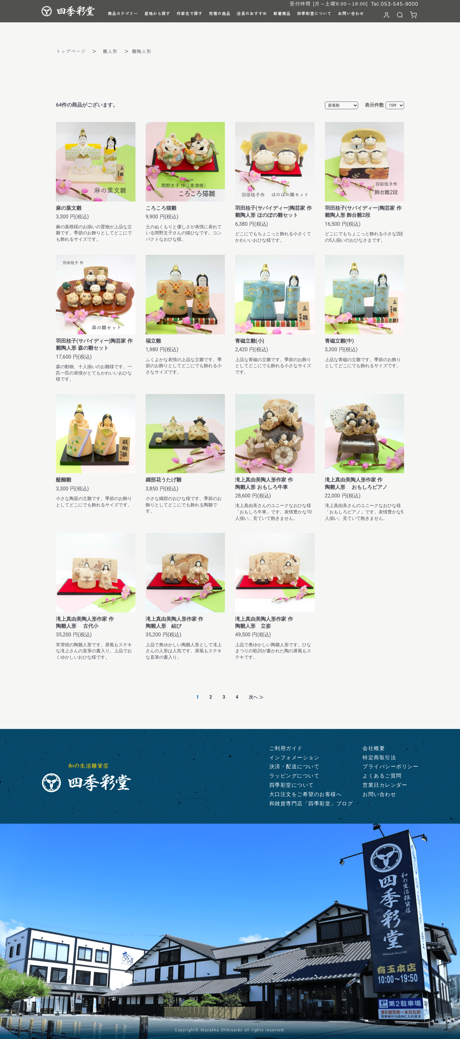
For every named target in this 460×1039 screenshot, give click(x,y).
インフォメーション (294, 758)
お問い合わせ (379, 794)
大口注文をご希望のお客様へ (305, 794)
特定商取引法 (379, 758)
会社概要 (374, 748)
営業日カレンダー (385, 785)
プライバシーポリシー (390, 766)
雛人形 (110, 51)
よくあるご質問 (382, 776)
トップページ (71, 51)
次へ (253, 697)
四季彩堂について (291, 785)
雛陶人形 (142, 51)
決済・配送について (294, 766)
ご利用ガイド (286, 748)
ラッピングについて (294, 776)
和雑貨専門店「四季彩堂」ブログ (311, 803)
